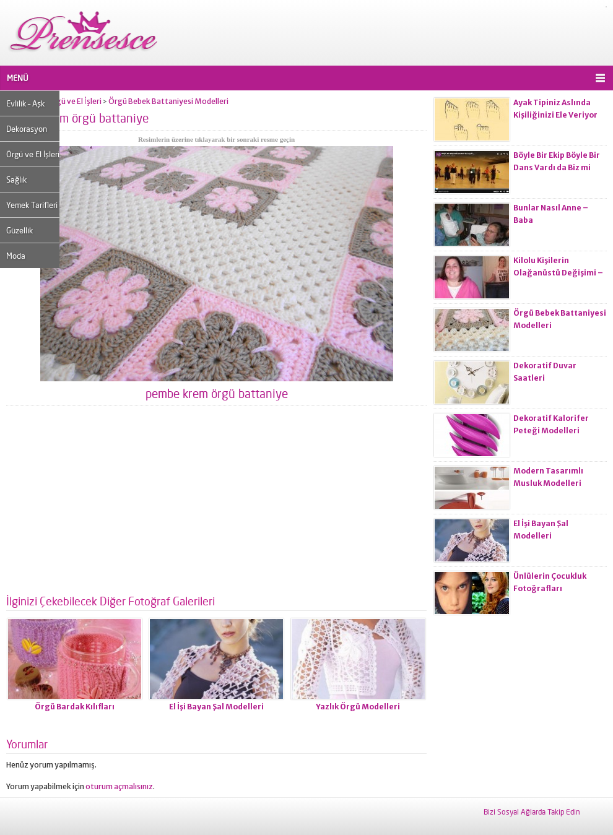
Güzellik (19, 230)
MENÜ (17, 78)
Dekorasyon (26, 129)
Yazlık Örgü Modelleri (358, 706)
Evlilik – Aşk (25, 103)
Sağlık (16, 179)
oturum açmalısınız (119, 786)
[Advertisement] (216, 505)
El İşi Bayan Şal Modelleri (216, 706)
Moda (15, 256)
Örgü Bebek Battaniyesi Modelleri (168, 101)
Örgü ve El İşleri (32, 154)
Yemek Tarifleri (32, 205)
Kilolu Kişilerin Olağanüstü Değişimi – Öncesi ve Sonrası (558, 273)
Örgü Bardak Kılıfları (75, 706)
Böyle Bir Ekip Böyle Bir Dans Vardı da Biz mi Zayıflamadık (556, 167)
